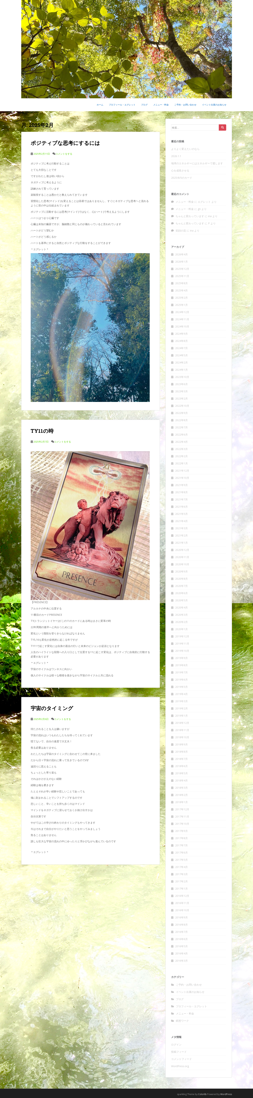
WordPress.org (180, 1066)
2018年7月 (181, 759)
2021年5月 (181, 514)
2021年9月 (181, 485)
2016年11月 (182, 903)
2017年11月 (182, 816)
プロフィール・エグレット (122, 104)
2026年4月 (181, 254)
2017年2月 (181, 881)
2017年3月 (181, 874)
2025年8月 (181, 283)
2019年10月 (182, 650)
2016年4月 (181, 953)
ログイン (176, 1044)
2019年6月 (181, 679)
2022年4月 (181, 441)
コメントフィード (181, 1059)
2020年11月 (182, 557)
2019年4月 (181, 694)
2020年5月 (181, 600)
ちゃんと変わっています (190, 216)
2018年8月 (181, 751)
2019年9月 (181, 658)
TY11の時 (42, 430)
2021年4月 (181, 521)
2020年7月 (181, 586)
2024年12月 (182, 312)
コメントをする (63, 153)
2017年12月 (182, 809)
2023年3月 (181, 391)
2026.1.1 (176, 156)
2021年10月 (182, 478)
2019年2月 (181, 708)
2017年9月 (181, 831)
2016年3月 (181, 960)
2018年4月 (181, 780)
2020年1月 (181, 629)
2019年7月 (181, 672)
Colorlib (202, 1094)
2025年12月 (182, 269)
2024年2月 (181, 362)
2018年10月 (182, 737)
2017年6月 (181, 852)
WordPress (226, 1094)
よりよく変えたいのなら (185, 149)
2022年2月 (181, 456)
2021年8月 (181, 492)
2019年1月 (181, 715)
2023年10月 (182, 377)
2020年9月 (181, 571)
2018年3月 (181, 787)
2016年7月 (181, 932)
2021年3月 (181, 528)
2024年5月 (181, 355)
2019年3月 (181, 701)
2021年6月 (181, 506)
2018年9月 (181, 744)
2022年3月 (181, 449)
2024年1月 (181, 369)
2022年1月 (181, 463)
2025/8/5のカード (181, 177)
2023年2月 (181, 398)
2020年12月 (182, 550)
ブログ (144, 104)
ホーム (100, 104)
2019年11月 (182, 643)
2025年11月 (182, 276)
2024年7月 (181, 348)
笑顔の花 (181, 230)
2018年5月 (181, 773)
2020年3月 (181, 614)
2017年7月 (181, 845)
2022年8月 (181, 420)
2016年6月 (181, 939)
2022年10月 (182, 405)
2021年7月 (181, 499)
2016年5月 (181, 946)
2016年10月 (182, 910)
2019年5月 (181, 687)
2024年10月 (182, 326)
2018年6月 (181, 766)
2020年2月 (181, 622)
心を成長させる (180, 170)
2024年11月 (182, 319)
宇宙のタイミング (52, 708)
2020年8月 (181, 578)
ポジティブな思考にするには (65, 143)
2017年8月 (181, 838)
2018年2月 (181, 795)
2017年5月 (181, 859)
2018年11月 (182, 730)
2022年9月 (181, 413)
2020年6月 (181, 593)
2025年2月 (181, 297)
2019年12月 (182, 636)
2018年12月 (182, 723)
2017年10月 (182, 823)
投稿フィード (179, 1051)
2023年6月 (181, 384)
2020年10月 (182, 564)
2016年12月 (182, 896)
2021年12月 (182, 470)
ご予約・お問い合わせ (185, 104)
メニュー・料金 (161, 104)
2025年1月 (181, 305)
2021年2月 (181, 535)
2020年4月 (181, 607)
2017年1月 (181, 888)
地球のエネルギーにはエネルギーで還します (197, 163)
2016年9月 (181, 917)
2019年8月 (181, 665)
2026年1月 (181, 261)
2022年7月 (181, 427)
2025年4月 (181, 290)
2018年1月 (181, 802)
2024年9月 (181, 333)
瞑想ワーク (182, 1020)
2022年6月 (181, 434)
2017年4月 (181, 867)
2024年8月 (181, 341)
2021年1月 (181, 542)
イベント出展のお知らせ (214, 104)
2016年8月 (181, 924)
